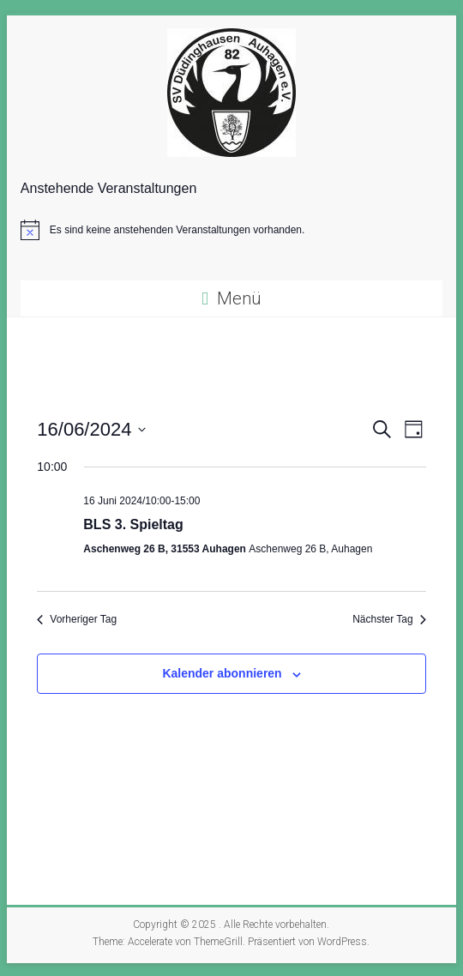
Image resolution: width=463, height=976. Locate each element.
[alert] (231, 230)
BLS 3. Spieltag (133, 524)
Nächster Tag (388, 619)
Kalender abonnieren (221, 673)
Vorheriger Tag (77, 619)
